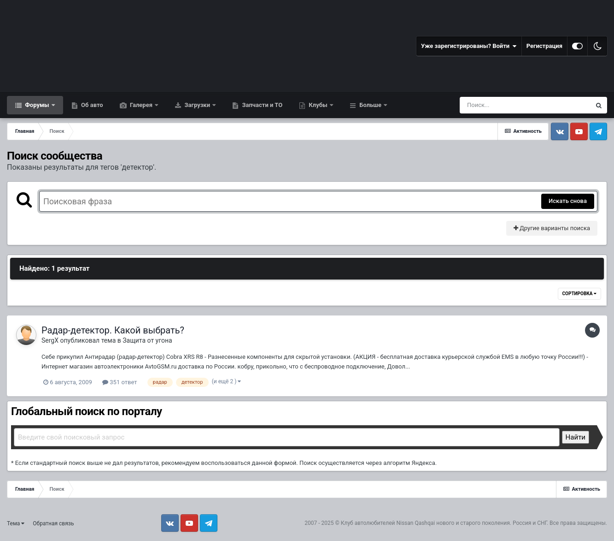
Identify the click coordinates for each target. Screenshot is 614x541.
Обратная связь (53, 523)
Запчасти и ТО (261, 104)
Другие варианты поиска (552, 228)
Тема (15, 523)
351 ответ (119, 382)
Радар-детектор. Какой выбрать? (112, 330)
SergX (49, 340)
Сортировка (579, 293)
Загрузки (197, 104)
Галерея (141, 104)
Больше (370, 104)
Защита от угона (147, 340)
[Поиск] (508, 105)
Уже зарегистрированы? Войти (469, 46)
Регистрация (544, 45)
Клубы (318, 104)
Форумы (37, 104)
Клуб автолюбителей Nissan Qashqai (388, 523)
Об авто (91, 104)
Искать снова (568, 200)
